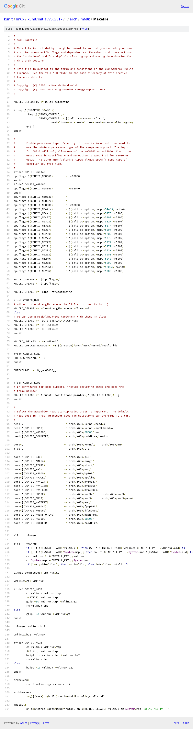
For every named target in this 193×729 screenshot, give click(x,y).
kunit (8, 19)
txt (176, 722)
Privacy (34, 723)
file (84, 28)
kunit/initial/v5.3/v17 (45, 19)
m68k (85, 19)
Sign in (185, 6)
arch (73, 19)
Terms (45, 723)
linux (20, 19)
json (186, 722)
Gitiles (24, 723)
